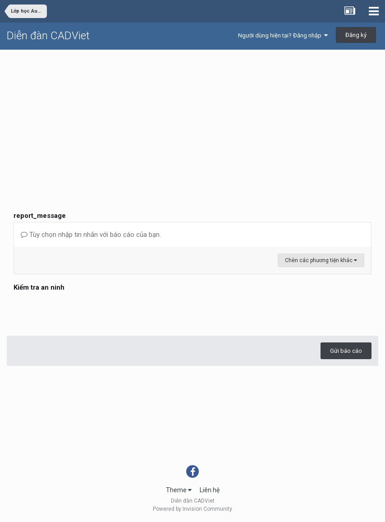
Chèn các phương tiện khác (321, 260)
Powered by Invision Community (192, 509)
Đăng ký (356, 35)
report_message (40, 216)
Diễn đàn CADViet (48, 35)
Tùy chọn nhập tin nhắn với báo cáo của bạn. (91, 235)
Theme (179, 490)
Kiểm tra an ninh (39, 287)
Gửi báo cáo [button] (346, 350)
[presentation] (82, 311)
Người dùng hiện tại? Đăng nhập (283, 35)
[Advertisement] (192, 118)
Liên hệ (210, 490)
